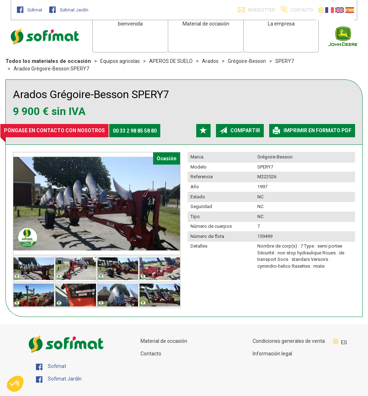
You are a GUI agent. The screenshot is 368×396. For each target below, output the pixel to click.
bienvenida (130, 24)
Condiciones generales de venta (289, 341)
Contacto (151, 353)
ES (344, 342)
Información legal (272, 353)
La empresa (281, 24)
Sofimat (30, 10)
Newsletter (261, 10)
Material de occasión (206, 24)
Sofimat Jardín (68, 10)
